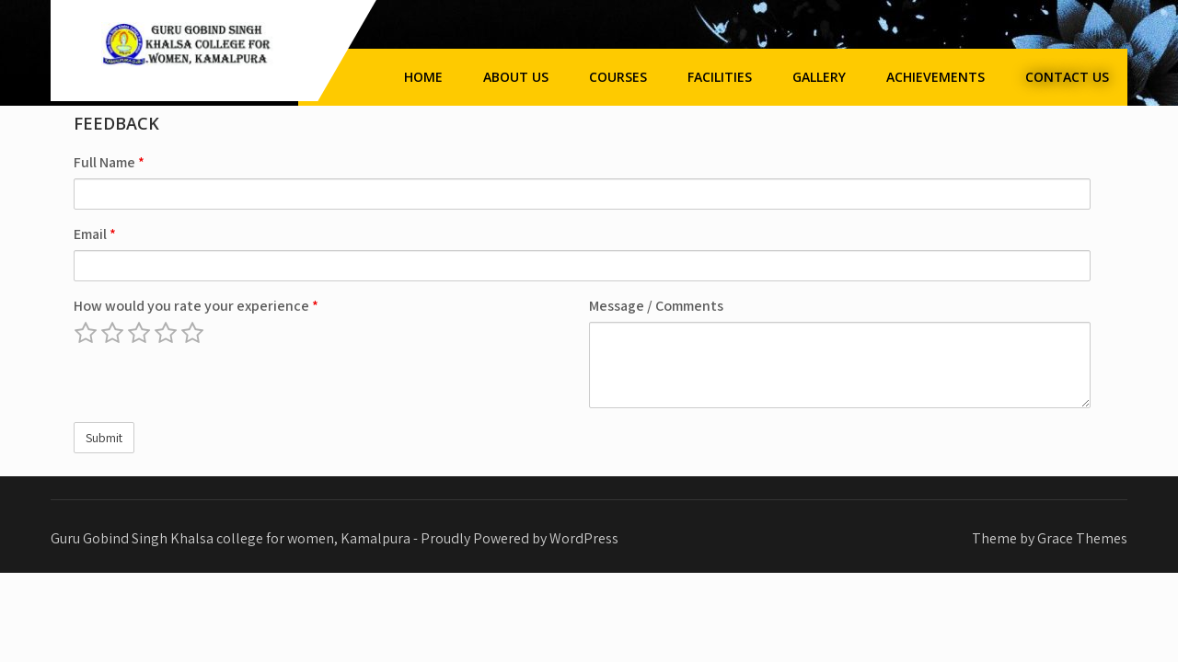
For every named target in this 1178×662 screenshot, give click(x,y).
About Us (516, 77)
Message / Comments (656, 305)
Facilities (719, 77)
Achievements (935, 77)
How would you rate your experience (196, 305)
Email (95, 234)
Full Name (109, 162)
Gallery (819, 77)
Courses (618, 77)
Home (423, 77)
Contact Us (1067, 77)
